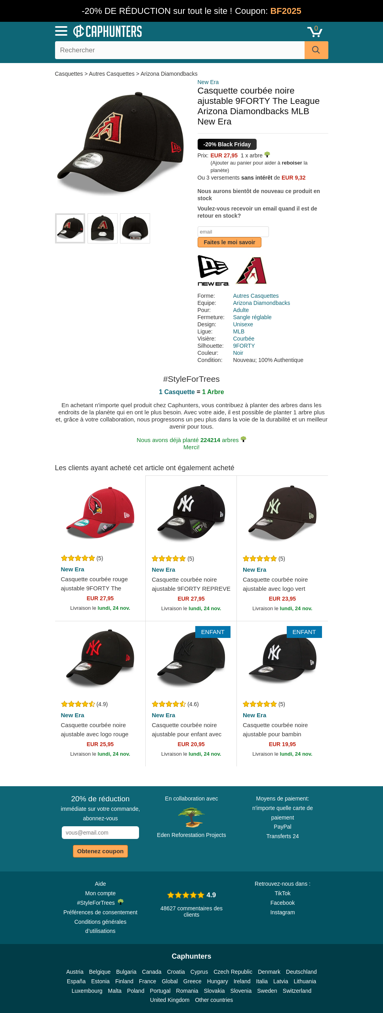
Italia (262, 981)
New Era (208, 82)
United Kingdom (170, 1000)
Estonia (100, 981)
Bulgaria (126, 972)
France (147, 981)
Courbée (244, 338)
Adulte (241, 310)
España (76, 981)
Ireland (242, 981)
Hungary (217, 981)
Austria (75, 972)
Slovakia (214, 991)
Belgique (100, 972)
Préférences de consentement (100, 912)
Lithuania (304, 981)
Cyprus (199, 972)
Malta (115, 991)
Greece (192, 981)
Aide (100, 884)
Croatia (176, 972)
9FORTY (244, 346)
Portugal (160, 991)
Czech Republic (232, 972)
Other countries (214, 1000)
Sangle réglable (252, 317)
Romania (187, 991)
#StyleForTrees (100, 902)
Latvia (280, 981)
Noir (238, 353)
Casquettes (70, 74)
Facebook (283, 903)
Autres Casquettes (112, 74)
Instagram (282, 912)
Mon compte (100, 893)
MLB (239, 331)
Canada (152, 972)
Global (169, 981)
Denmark (269, 972)
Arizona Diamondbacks (169, 74)
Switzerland (297, 991)
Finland (124, 981)
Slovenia (241, 991)
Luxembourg (87, 991)
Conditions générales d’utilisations (100, 926)
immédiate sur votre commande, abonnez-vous (100, 808)
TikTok (283, 893)
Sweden (267, 991)
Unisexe (243, 324)
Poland (136, 991)
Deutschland (301, 972)
